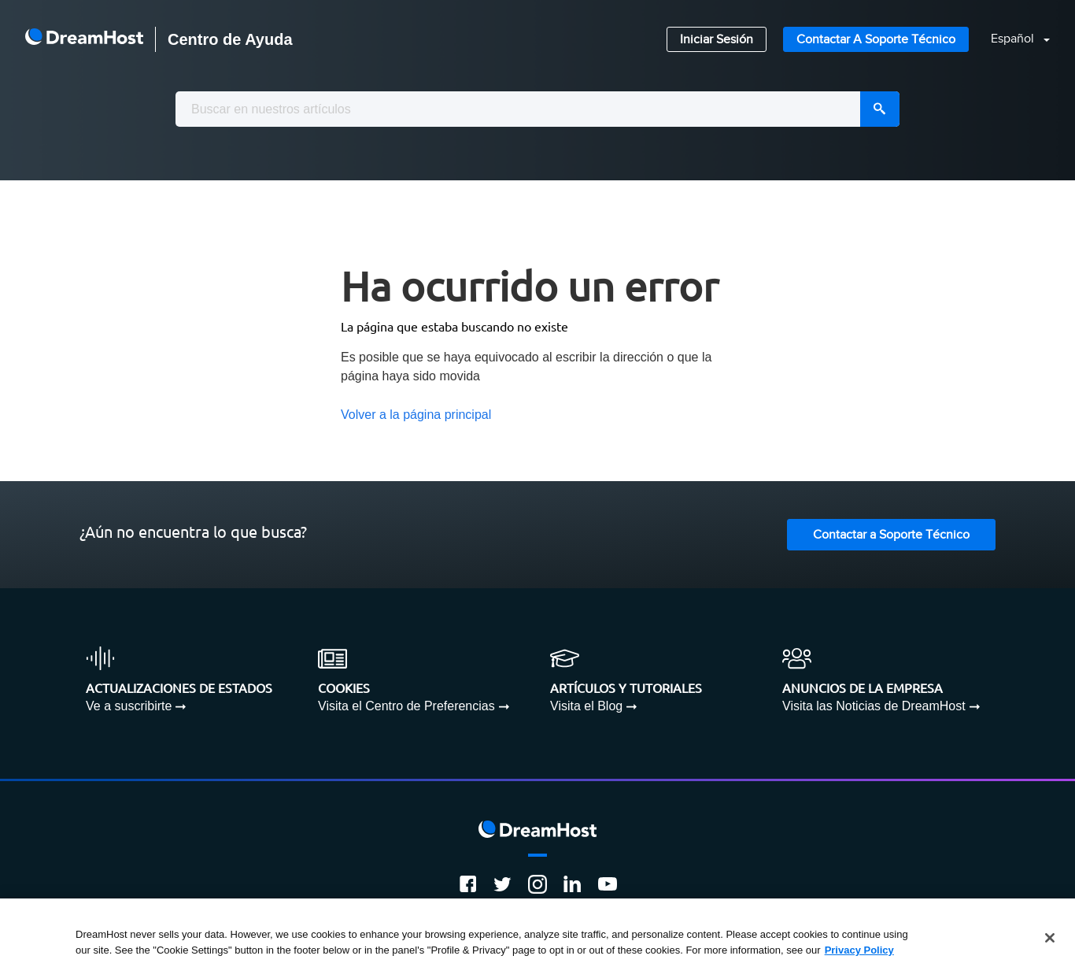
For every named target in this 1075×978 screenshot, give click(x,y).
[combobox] (537, 109)
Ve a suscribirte (129, 706)
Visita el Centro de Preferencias (406, 706)
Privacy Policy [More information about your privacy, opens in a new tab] (859, 952)
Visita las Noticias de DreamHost (874, 706)
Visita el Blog (586, 706)
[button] (1011, 40)
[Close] (1050, 941)
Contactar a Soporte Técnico (875, 39)
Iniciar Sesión (716, 39)
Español (1014, 38)
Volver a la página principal (416, 414)
